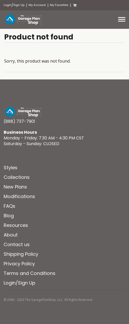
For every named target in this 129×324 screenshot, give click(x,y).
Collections (17, 177)
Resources (16, 225)
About (11, 235)
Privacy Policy (19, 263)
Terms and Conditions (29, 273)
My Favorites (59, 5)
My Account (37, 5)
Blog (9, 215)
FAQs (9, 206)
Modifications (19, 196)
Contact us (17, 244)
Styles (10, 167)
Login (7, 5)
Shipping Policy (21, 254)
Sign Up (18, 5)
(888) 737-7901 (19, 121)
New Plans (15, 187)
